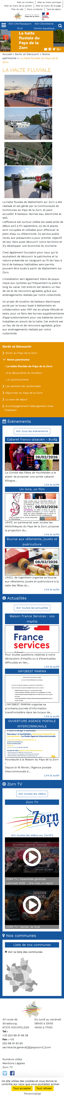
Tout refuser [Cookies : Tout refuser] (44, 1088)
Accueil (7, 54)
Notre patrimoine (18, 359)
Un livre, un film (32, 489)
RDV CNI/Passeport (20, 23)
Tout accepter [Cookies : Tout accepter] (22, 1088)
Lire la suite (51, 484)
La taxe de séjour (16, 399)
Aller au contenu (25, 2)
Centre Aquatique (44, 28)
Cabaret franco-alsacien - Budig (32, 439)
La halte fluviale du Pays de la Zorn (29, 366)
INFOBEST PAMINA (32, 671)
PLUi (20, 28)
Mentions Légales (13, 1063)
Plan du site (17, 9)
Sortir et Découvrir (27, 54)
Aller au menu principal (49, 2)
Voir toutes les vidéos (32, 793)
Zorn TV (7, 1067)
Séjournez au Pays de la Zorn (24, 392)
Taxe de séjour (53, 9)
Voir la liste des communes (23, 951)
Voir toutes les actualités (32, 607)
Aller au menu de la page (48, 5)
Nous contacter (35, 9)
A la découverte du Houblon (24, 372)
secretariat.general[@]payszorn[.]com (26, 1047)
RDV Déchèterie (44, 23)
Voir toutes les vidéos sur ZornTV (32, 835)
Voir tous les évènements (32, 431)
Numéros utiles (12, 1059)
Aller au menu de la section (18, 5)
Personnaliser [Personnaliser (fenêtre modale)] (32, 1093)
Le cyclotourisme (17, 379)
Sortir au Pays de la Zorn (21, 353)
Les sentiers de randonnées (23, 386)
